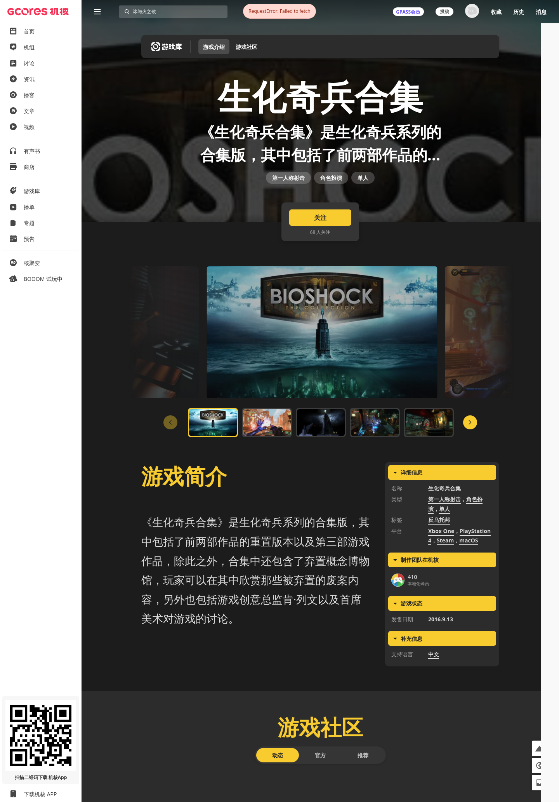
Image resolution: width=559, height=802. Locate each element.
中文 (433, 694)
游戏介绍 (214, 47)
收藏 (496, 12)
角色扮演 (331, 204)
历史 (518, 12)
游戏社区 (246, 47)
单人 (363, 204)
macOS (468, 580)
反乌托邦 (439, 559)
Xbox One (441, 570)
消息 (541, 12)
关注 (320, 257)
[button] (539, 748)
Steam (445, 580)
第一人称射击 (288, 204)
